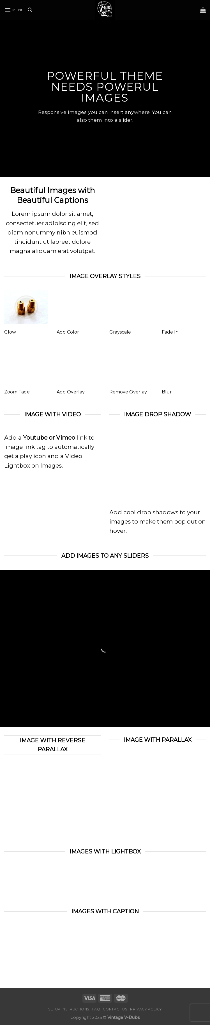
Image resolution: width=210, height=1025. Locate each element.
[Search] (30, 9)
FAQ (96, 1009)
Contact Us (115, 1009)
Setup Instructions (68, 1009)
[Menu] (14, 10)
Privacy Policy (146, 1009)
